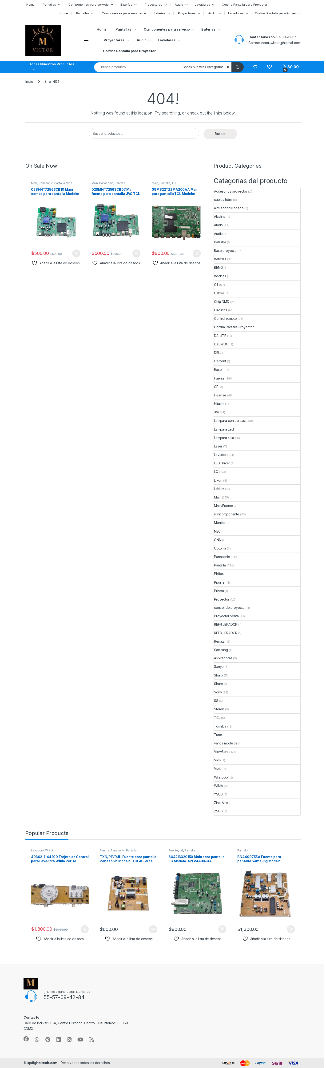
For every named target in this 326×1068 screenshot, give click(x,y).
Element (220, 361)
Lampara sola (224, 438)
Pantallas (49, 4)
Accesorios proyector (230, 191)
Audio (178, 4)
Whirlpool (221, 777)
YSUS (218, 794)
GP (216, 387)
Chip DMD (221, 302)
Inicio (29, 81)
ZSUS (218, 811)
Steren (219, 709)
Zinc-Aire (221, 803)
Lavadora (221, 455)
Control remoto (225, 318)
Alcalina (220, 216)
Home (30, 4)
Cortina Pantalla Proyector (234, 327)
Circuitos (220, 310)
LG (216, 472)
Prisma (219, 591)
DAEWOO (221, 344)
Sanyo (219, 666)
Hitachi (219, 404)
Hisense (220, 395)
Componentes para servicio (88, 4)
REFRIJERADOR (225, 624)
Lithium (219, 489)
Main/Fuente (223, 506)
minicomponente (226, 514)
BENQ (218, 267)
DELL (217, 353)
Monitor (220, 523)
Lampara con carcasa (230, 421)
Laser (218, 446)
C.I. (216, 285)
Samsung (221, 650)
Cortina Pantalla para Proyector (244, 4)
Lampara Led (224, 429)
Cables (219, 293)
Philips (219, 574)
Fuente (219, 378)
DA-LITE (220, 336)
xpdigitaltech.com (42, 1063)
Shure (218, 684)
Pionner (220, 582)
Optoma (220, 548)
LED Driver (222, 463)
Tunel (218, 735)
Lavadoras (202, 4)
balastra (220, 242)
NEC (217, 531)
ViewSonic (222, 752)
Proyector (221, 599)
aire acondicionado (228, 208)
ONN (217, 540)
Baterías (126, 4)
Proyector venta (226, 616)
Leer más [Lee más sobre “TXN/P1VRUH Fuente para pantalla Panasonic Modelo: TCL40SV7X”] (153, 929)
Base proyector (226, 251)
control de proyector (230, 607)
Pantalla (59, 183)
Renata (219, 641)
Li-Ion (218, 480)
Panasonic (46, 183)
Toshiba (220, 726)
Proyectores (153, 4)
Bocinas (220, 276)
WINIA (218, 786)
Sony (218, 692)
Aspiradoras (223, 658)
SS (216, 701)
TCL (174, 183)
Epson (218, 370)
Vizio (218, 769)
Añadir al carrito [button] (76, 253)
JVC (217, 412)
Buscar (220, 134)
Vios (69, 183)
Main (34, 183)
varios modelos (225, 743)
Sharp (218, 675)
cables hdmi (223, 200)
